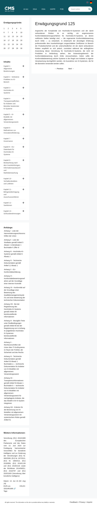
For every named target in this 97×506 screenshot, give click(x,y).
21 (5, 44)
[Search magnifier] (89, 9)
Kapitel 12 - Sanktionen (8, 204)
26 (5, 48)
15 (21, 36)
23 (13, 44)
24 (17, 44)
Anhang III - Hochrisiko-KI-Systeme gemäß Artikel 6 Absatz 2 (14, 253)
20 (21, 40)
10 (21, 32)
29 (17, 48)
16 (5, 40)
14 (17, 36)
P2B (61, 9)
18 (13, 40)
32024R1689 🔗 (10, 489)
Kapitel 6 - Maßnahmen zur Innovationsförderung (11, 130)
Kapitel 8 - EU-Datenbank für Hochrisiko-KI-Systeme (9, 150)
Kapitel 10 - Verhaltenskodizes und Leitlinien (10, 181)
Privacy (82, 502)
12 (9, 36)
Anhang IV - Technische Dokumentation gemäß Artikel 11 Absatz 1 (13, 262)
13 (13, 36)
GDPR (52, 9)
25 (21, 44)
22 (9, 44)
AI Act (25, 9)
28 (13, 48)
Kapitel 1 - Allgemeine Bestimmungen (9, 68)
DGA (35, 9)
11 (5, 36)
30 (21, 48)
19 (17, 40)
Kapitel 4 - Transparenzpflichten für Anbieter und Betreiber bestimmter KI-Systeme (11, 104)
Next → (71, 69)
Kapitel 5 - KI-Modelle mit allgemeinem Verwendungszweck (11, 118)
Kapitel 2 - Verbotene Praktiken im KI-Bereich (11, 79)
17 (9, 40)
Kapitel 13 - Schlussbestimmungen (12, 212)
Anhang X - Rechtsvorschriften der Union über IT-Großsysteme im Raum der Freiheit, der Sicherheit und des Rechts (14, 347)
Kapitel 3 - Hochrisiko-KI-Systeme (9, 90)
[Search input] (79, 9)
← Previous (59, 69)
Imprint (89, 502)
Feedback (74, 502)
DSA (43, 9)
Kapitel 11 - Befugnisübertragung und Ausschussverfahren (11, 193)
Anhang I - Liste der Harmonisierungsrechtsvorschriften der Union (14, 233)
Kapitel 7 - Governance (8, 140)
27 (9, 48)
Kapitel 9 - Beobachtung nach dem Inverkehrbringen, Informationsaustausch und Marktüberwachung (12, 166)
